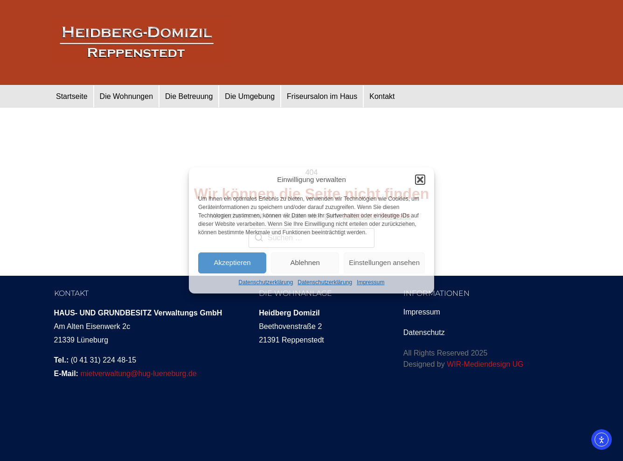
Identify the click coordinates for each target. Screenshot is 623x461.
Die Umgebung (250, 96)
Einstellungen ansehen (384, 262)
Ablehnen (304, 262)
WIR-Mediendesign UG (485, 364)
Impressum (370, 282)
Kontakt (382, 96)
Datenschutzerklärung (266, 282)
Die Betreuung (189, 96)
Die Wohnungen (126, 96)
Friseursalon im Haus (322, 96)
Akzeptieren (232, 262)
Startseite (72, 96)
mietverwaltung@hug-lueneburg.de (138, 373)
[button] (420, 179)
